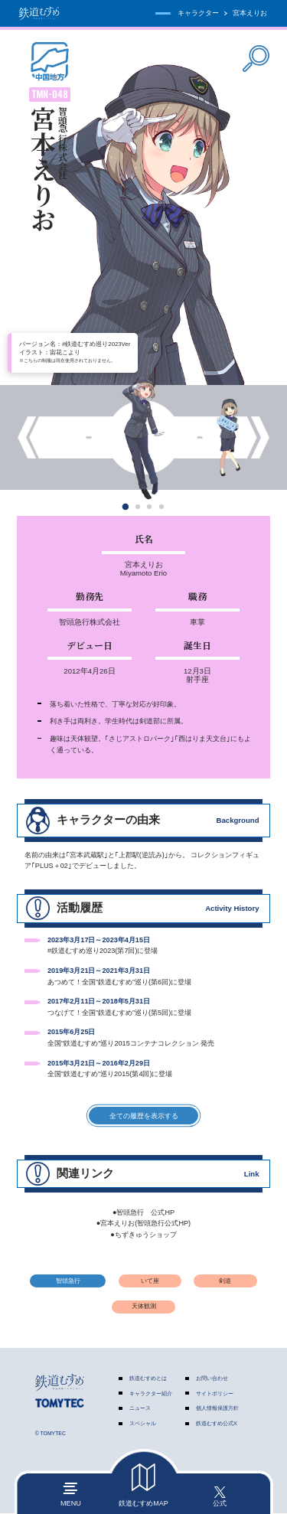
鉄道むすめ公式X (216, 1424)
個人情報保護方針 (217, 1408)
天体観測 (144, 1307)
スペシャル (142, 1424)
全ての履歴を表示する (143, 1116)
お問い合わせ (212, 1378)
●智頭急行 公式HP (143, 1212)
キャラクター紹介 (150, 1393)
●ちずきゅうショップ (143, 1235)
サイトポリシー (214, 1393)
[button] (125, 506)
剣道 (225, 1280)
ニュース (140, 1408)
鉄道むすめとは (148, 1378)
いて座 (150, 1280)
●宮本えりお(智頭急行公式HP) (143, 1224)
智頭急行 (68, 1280)
